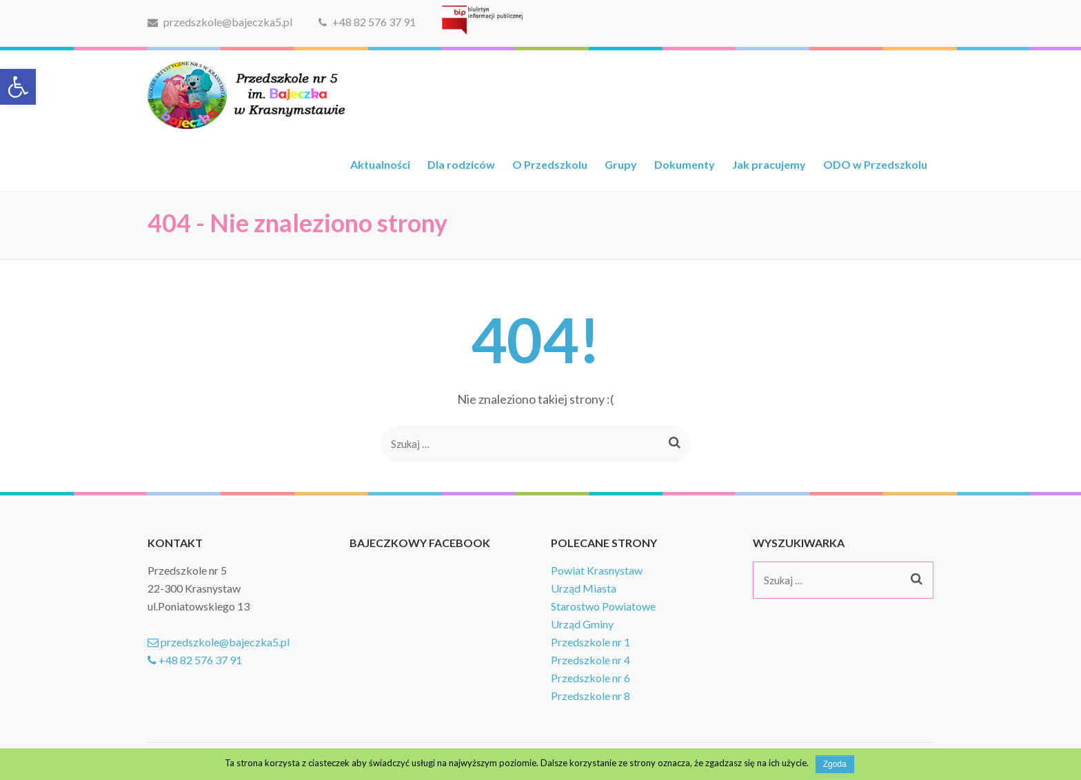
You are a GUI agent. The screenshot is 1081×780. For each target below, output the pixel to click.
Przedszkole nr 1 (590, 641)
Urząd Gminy (582, 623)
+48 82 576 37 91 (367, 21)
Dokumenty (684, 164)
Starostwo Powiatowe (603, 606)
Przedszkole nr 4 (590, 659)
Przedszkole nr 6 (590, 677)
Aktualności (380, 164)
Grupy (621, 164)
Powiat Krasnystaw (597, 570)
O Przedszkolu (549, 164)
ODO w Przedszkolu (875, 164)
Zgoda (835, 764)
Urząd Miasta (583, 588)
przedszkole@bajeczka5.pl (220, 21)
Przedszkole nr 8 (590, 695)
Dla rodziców (461, 164)
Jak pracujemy (769, 164)
